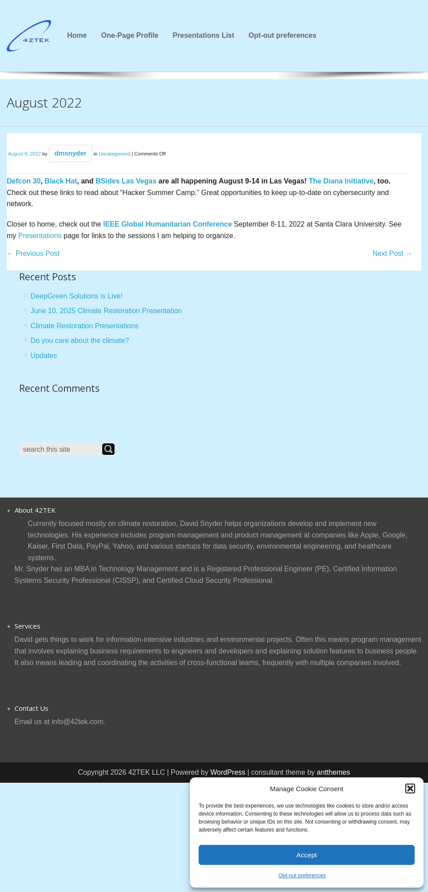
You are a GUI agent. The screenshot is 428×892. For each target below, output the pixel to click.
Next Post (392, 253)
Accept (306, 855)
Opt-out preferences (302, 875)
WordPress (227, 772)
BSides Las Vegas (126, 181)
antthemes (333, 772)
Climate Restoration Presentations (85, 326)
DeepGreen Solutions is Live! (77, 296)
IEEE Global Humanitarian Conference (167, 224)
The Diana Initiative (341, 181)
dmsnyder (71, 153)
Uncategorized (114, 153)
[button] (410, 788)
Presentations (40, 235)
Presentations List (203, 35)
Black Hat (60, 181)
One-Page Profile (129, 35)
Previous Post (33, 253)
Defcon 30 (23, 181)
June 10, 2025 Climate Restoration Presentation (106, 311)
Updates (44, 355)
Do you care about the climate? (80, 340)
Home (77, 35)
